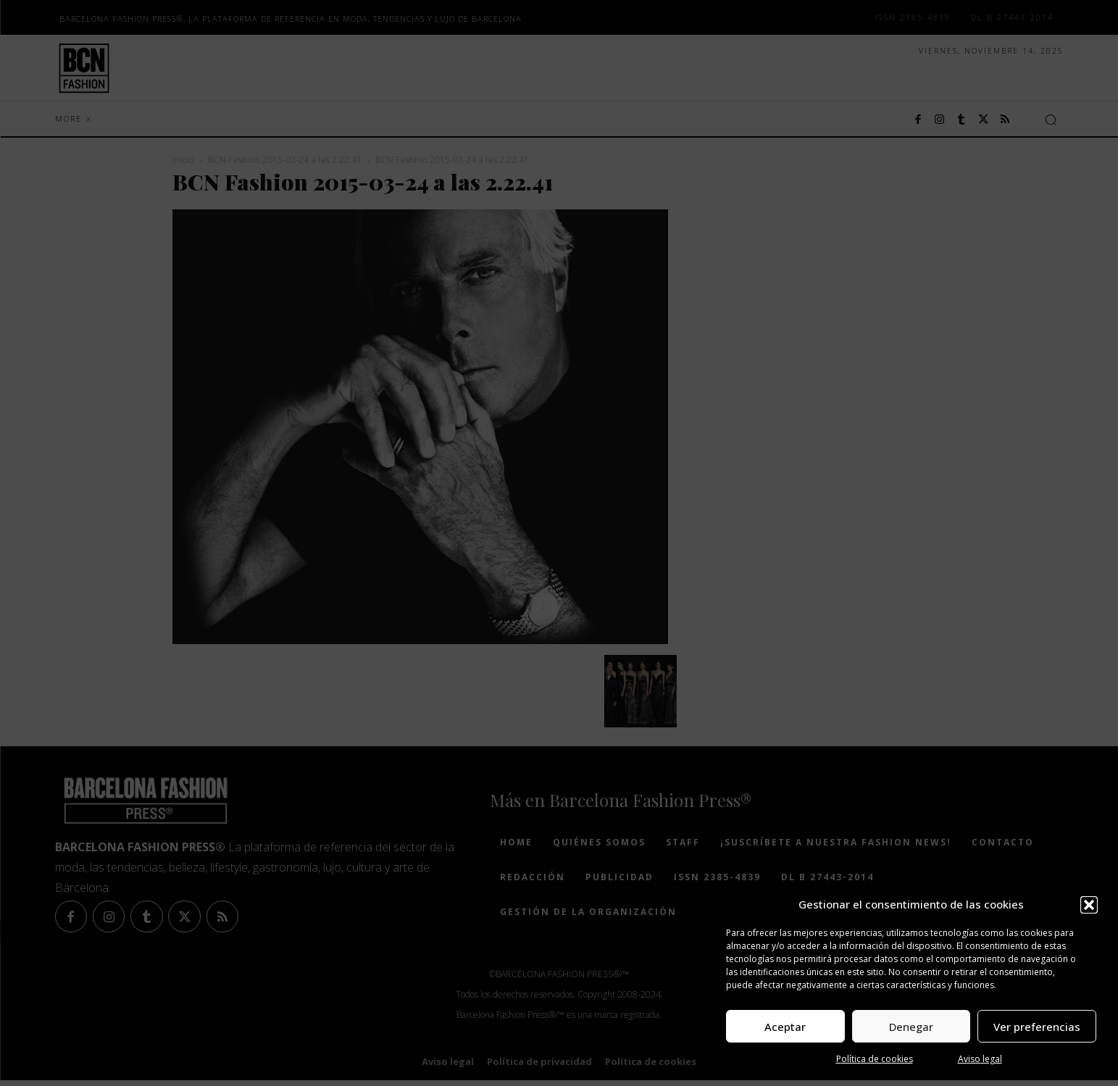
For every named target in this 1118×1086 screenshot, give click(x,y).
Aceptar (785, 1026)
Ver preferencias (1036, 1026)
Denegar (911, 1026)
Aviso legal (980, 1059)
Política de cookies (874, 1059)
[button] (1089, 905)
